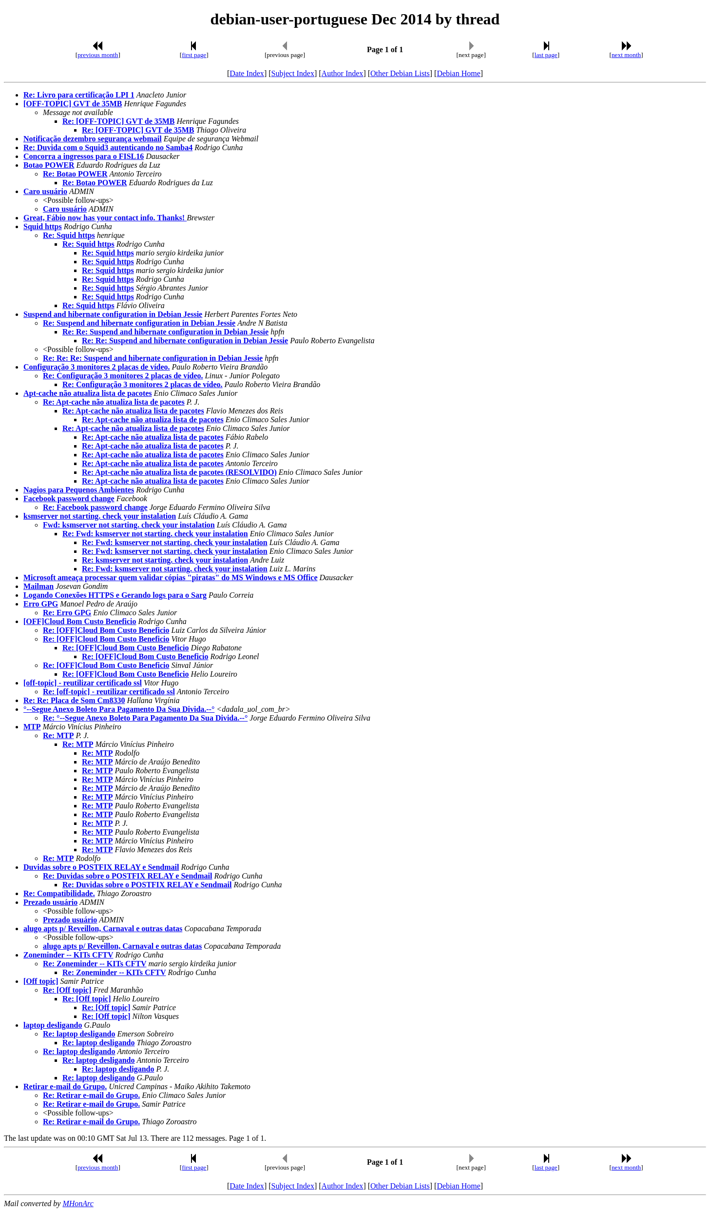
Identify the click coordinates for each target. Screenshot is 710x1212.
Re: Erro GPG (67, 612)
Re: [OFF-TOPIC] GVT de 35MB (118, 121)
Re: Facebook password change (95, 507)
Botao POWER (48, 165)
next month (626, 55)
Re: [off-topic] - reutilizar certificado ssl (109, 691)
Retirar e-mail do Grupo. (65, 1086)
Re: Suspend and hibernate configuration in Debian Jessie (139, 323)
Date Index (247, 73)
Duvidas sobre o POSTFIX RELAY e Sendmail (101, 867)
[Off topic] (40, 981)
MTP (32, 727)
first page (194, 55)
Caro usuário (45, 191)
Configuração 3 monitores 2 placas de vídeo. (96, 367)
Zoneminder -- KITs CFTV (68, 955)
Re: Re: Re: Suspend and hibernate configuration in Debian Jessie (153, 358)
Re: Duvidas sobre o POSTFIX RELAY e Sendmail (127, 876)
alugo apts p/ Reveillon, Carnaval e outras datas (102, 928)
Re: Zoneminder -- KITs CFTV (94, 963)
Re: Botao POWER (75, 174)
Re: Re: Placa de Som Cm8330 (74, 700)
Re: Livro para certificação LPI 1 (78, 95)
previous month (97, 55)
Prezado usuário (50, 902)
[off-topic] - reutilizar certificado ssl (82, 683)
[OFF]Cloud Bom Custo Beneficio (79, 621)
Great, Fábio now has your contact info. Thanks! (105, 218)
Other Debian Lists (400, 73)
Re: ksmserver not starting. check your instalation (165, 560)
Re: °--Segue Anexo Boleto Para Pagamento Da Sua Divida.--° (145, 718)
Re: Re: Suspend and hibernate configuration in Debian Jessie (165, 332)
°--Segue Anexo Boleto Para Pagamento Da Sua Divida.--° (118, 709)
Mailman (38, 586)
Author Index (343, 73)
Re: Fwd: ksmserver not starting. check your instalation (155, 533)
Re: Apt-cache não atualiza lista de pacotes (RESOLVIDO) (179, 472)
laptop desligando (52, 1025)
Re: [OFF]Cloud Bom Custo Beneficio (106, 630)
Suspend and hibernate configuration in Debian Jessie (112, 314)
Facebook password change (69, 498)
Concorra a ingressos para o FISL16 (83, 156)
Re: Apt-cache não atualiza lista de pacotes (114, 402)
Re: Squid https (69, 235)
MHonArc (77, 1203)
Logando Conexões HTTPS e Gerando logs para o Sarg (115, 595)
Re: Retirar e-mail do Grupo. (91, 1095)
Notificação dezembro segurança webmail (92, 139)
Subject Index (292, 73)
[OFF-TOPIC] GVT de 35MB (72, 103)
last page (546, 55)
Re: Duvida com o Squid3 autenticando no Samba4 (107, 147)
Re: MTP (58, 735)
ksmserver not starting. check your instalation (99, 516)
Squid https (42, 226)
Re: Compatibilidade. (59, 893)
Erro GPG (40, 604)
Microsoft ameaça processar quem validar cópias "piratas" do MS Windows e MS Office (170, 577)
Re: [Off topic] (67, 990)
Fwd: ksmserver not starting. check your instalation (129, 525)
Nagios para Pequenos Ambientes (78, 490)
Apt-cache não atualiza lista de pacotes (87, 393)
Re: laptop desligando (79, 1034)
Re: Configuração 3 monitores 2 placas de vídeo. (123, 375)
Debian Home (458, 73)
